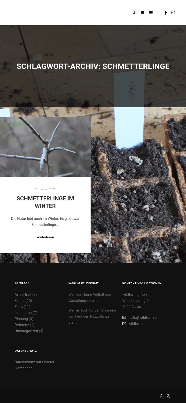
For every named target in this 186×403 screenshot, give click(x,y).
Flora (19, 306)
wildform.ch (134, 324)
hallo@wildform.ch (140, 318)
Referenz (22, 325)
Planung (21, 319)
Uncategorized (26, 331)
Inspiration (23, 313)
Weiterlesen (45, 237)
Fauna (20, 300)
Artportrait (23, 294)
